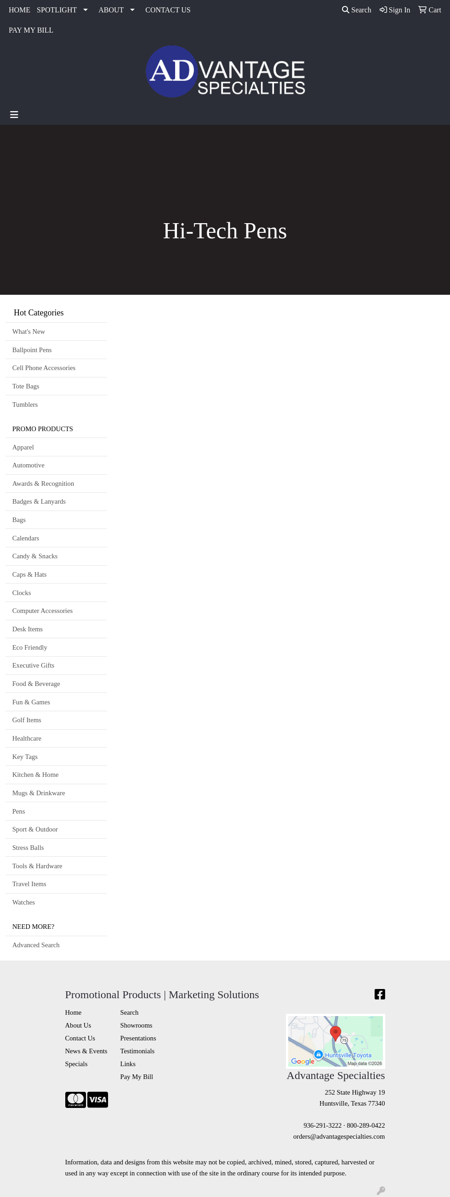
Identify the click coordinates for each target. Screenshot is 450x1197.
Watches (23, 902)
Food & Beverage (36, 683)
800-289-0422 (366, 1125)
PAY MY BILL (31, 30)
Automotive (28, 465)
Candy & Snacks (35, 556)
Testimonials (137, 1051)
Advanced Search (36, 945)
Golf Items (26, 720)
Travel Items (29, 884)
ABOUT (111, 10)
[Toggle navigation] (14, 114)
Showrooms (136, 1025)
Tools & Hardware (37, 866)
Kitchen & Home (35, 774)
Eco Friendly (29, 647)
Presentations (138, 1038)
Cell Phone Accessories (44, 367)
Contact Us (80, 1038)
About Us (78, 1025)
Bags (19, 519)
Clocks (21, 592)
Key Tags (25, 756)
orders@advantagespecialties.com (339, 1136)
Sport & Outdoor (35, 829)
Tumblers (25, 404)
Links (128, 1064)
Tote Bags (26, 386)
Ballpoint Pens (32, 350)
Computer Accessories (42, 610)
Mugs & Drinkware (38, 793)
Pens (18, 811)
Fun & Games (31, 702)
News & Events (86, 1051)
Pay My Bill (137, 1076)
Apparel (23, 447)
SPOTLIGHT (57, 10)
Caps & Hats (29, 574)
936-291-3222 (322, 1125)
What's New (28, 331)
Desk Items (27, 629)
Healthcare (26, 738)
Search (356, 10)
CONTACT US (167, 10)
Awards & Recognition (43, 483)
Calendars (26, 538)
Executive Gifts (33, 665)
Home (73, 1012)
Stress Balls (28, 847)
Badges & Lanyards (39, 501)
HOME (19, 10)
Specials (76, 1064)
